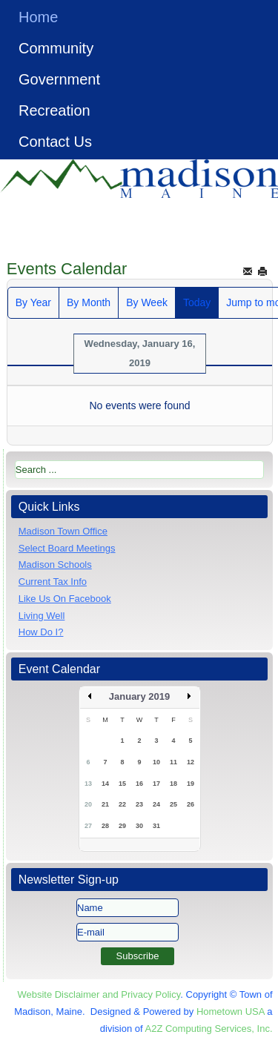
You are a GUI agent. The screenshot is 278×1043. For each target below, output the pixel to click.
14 (105, 783)
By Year (33, 302)
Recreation (54, 110)
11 (173, 762)
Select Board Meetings (67, 548)
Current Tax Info (53, 581)
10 (156, 762)
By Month (88, 302)
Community (56, 48)
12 (190, 762)
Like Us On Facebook (65, 598)
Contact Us (55, 141)
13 (88, 783)
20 (88, 804)
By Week (147, 302)
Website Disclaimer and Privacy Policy (98, 994)
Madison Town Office (63, 531)
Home (38, 17)
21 (105, 804)
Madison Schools (55, 564)
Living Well (42, 615)
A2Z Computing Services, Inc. (209, 1028)
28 (105, 826)
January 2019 (139, 696)
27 (88, 826)
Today (197, 302)
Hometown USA (230, 1011)
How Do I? (41, 632)
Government (59, 79)
